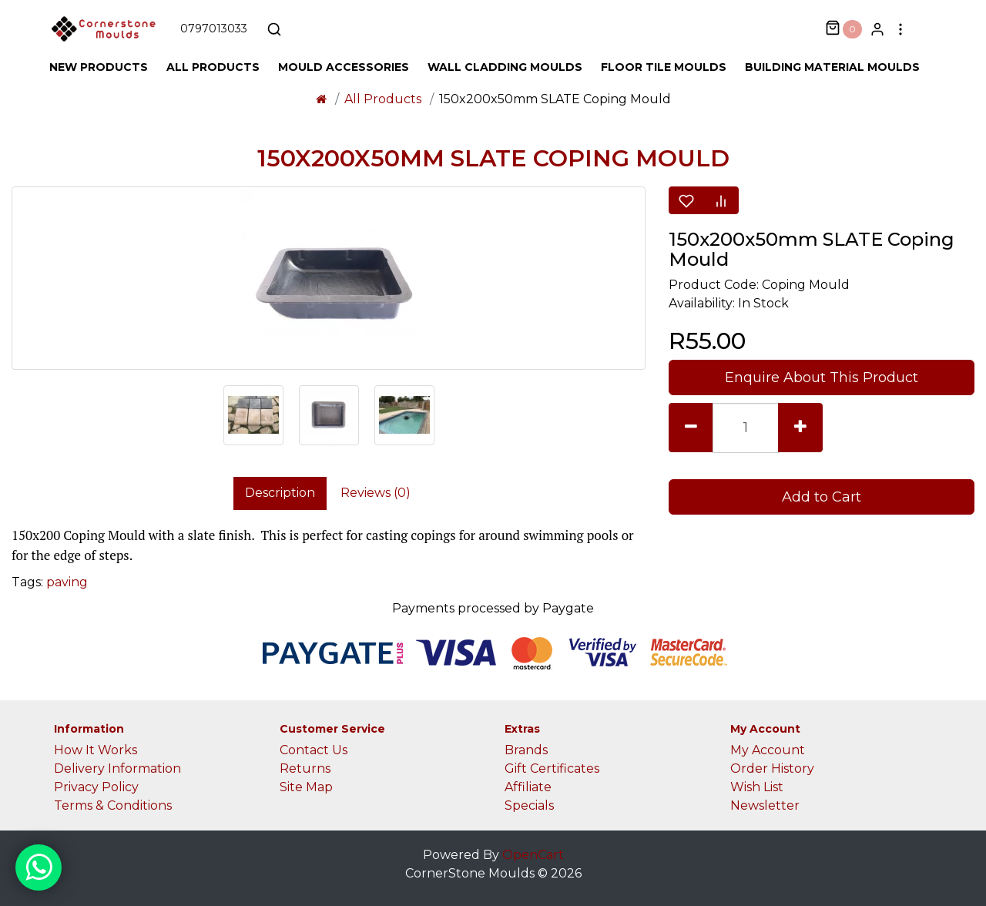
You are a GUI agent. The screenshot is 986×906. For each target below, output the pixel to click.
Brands (526, 750)
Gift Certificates (552, 768)
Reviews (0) (375, 492)
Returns (305, 768)
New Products (98, 67)
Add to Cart (821, 496)
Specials (529, 805)
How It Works (95, 750)
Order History (772, 768)
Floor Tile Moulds (663, 67)
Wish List (756, 787)
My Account (767, 750)
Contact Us (313, 750)
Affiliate (528, 787)
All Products (213, 67)
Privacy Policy (96, 787)
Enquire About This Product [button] (821, 377)
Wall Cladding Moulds (505, 67)
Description (280, 492)
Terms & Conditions (113, 805)
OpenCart (533, 854)
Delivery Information (117, 768)
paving (67, 582)
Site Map (306, 787)
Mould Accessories (343, 67)
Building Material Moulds (832, 67)
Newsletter (765, 805)
